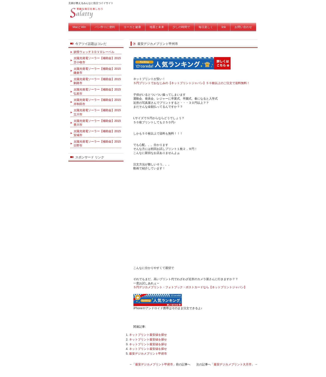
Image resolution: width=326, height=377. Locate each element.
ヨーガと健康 (132, 27)
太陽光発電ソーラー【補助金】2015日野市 (97, 143)
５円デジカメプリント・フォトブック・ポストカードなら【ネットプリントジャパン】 (190, 287)
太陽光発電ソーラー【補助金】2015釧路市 (97, 81)
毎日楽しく (206, 27)
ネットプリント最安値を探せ (148, 334)
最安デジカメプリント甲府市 (148, 353)
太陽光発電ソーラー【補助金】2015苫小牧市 (97, 60)
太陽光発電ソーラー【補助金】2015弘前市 (97, 91)
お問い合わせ (243, 27)
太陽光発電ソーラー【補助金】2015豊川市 (97, 123)
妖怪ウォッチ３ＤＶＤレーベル (94, 52)
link (224, 27)
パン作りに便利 (105, 27)
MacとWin (79, 27)
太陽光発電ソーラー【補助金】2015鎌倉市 (97, 70)
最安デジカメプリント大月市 (233, 364)
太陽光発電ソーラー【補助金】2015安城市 (97, 133)
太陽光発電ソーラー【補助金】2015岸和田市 (97, 102)
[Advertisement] (182, 315)
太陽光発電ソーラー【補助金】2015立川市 (97, 112)
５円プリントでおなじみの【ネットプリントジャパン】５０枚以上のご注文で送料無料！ (191, 83)
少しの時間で (181, 27)
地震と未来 (156, 27)
